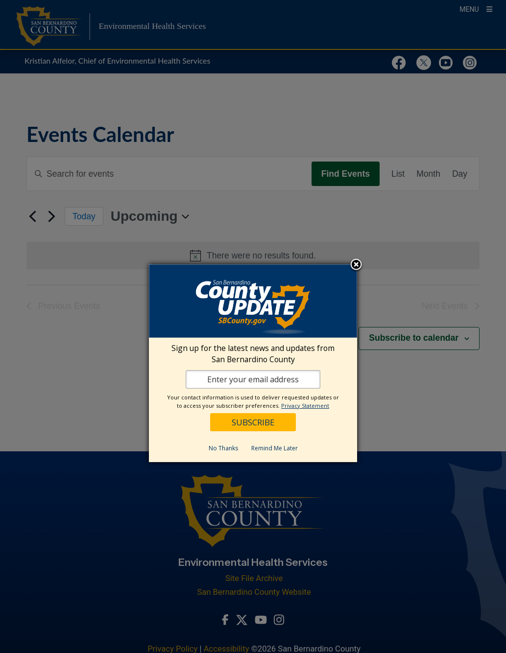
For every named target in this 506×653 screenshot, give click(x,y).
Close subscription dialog (356, 265)
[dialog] (253, 363)
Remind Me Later (274, 448)
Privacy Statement (305, 405)
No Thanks (223, 448)
